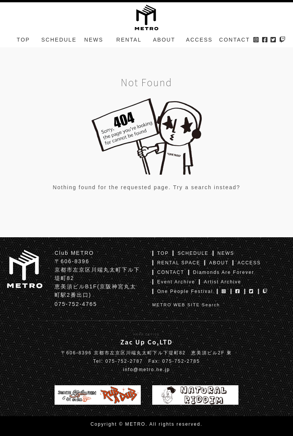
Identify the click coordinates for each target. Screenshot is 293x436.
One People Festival (185, 291)
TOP (23, 43)
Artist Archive (222, 282)
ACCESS (199, 43)
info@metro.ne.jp (146, 369)
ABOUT (164, 43)
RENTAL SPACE (178, 262)
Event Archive (176, 282)
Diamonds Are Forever (223, 272)
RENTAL (129, 43)
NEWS (93, 43)
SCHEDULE (58, 43)
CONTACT (234, 43)
